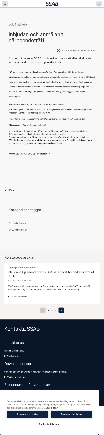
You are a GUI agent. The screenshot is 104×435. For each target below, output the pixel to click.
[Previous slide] (43, 310)
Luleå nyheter (19, 223)
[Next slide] (61, 310)
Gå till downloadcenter (15, 377)
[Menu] (99, 4)
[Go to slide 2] (52, 310)
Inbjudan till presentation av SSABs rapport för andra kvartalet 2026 (51, 274)
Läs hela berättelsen (17, 296)
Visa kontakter (11, 356)
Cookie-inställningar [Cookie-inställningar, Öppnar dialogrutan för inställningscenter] (49, 424)
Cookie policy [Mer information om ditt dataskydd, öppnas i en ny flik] (52, 408)
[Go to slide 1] (48, 310)
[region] (49, 412)
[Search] (5, 4)
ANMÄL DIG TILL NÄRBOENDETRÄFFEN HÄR (29, 154)
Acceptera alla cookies (27, 414)
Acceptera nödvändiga (71, 414)
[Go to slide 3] (55, 310)
